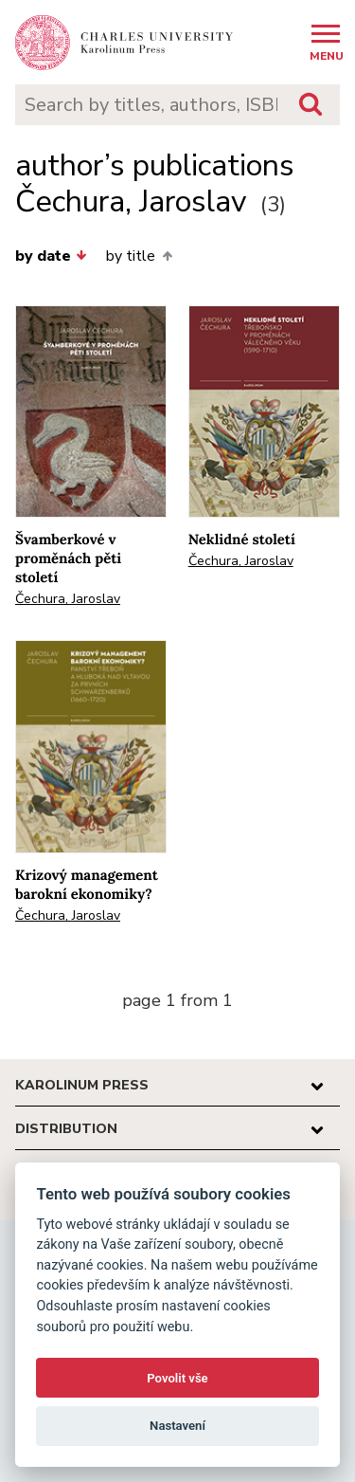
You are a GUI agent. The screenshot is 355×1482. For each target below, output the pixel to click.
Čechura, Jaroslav (67, 599)
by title (138, 256)
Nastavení (177, 1425)
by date (51, 256)
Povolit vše (177, 1378)
